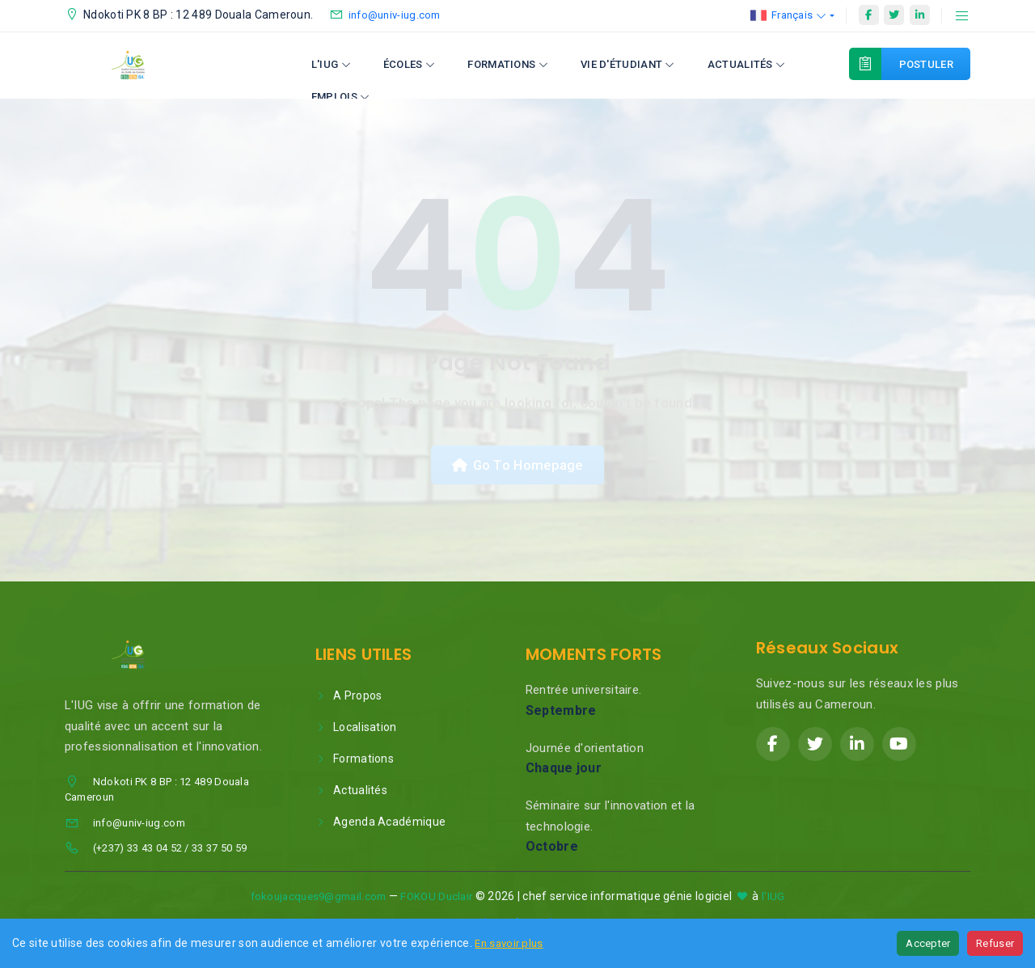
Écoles (409, 64)
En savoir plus (509, 943)
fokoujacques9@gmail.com (319, 899)
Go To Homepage (517, 466)
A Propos (348, 697)
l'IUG (773, 899)
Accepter (928, 943)
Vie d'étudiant (628, 64)
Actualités (747, 64)
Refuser (995, 943)
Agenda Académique (380, 824)
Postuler (917, 64)
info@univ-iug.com (395, 15)
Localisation (356, 729)
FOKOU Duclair (436, 899)
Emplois (340, 97)
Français (788, 15)
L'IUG (331, 64)
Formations (507, 64)
